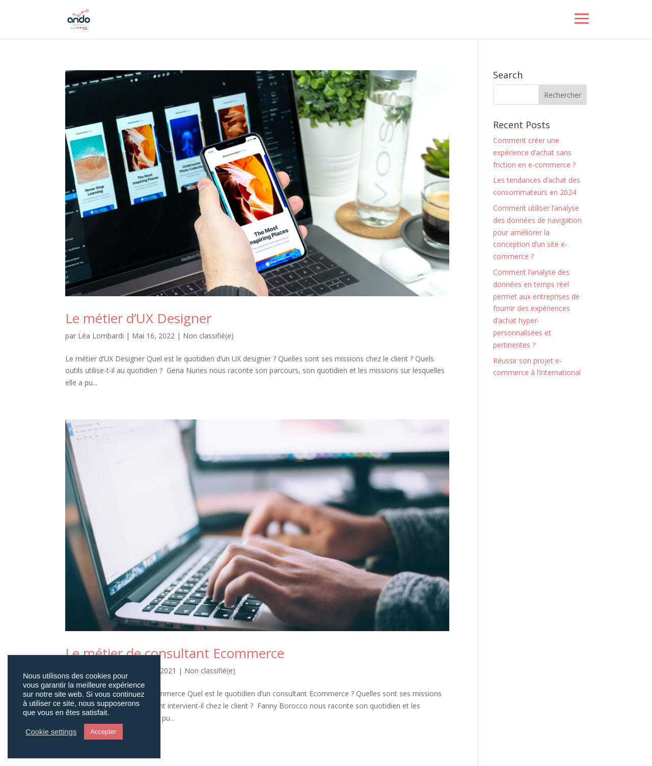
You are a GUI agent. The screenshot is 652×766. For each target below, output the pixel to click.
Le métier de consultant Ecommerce (174, 653)
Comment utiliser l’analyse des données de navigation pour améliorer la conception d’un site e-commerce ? (537, 232)
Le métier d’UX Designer (138, 318)
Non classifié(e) (208, 336)
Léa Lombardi (101, 336)
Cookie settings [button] (50, 732)
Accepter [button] (103, 731)
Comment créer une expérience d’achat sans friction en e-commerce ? (534, 152)
